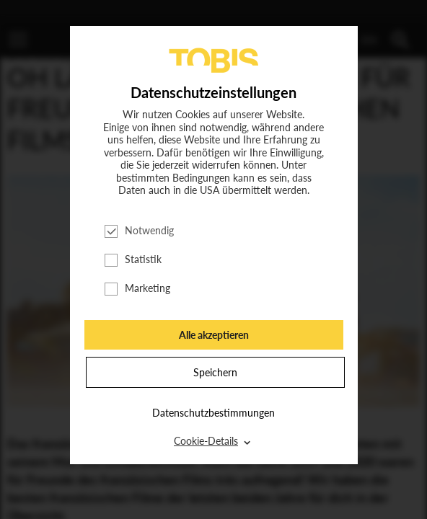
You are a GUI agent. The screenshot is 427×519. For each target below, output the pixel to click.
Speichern (215, 372)
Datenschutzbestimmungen (213, 413)
